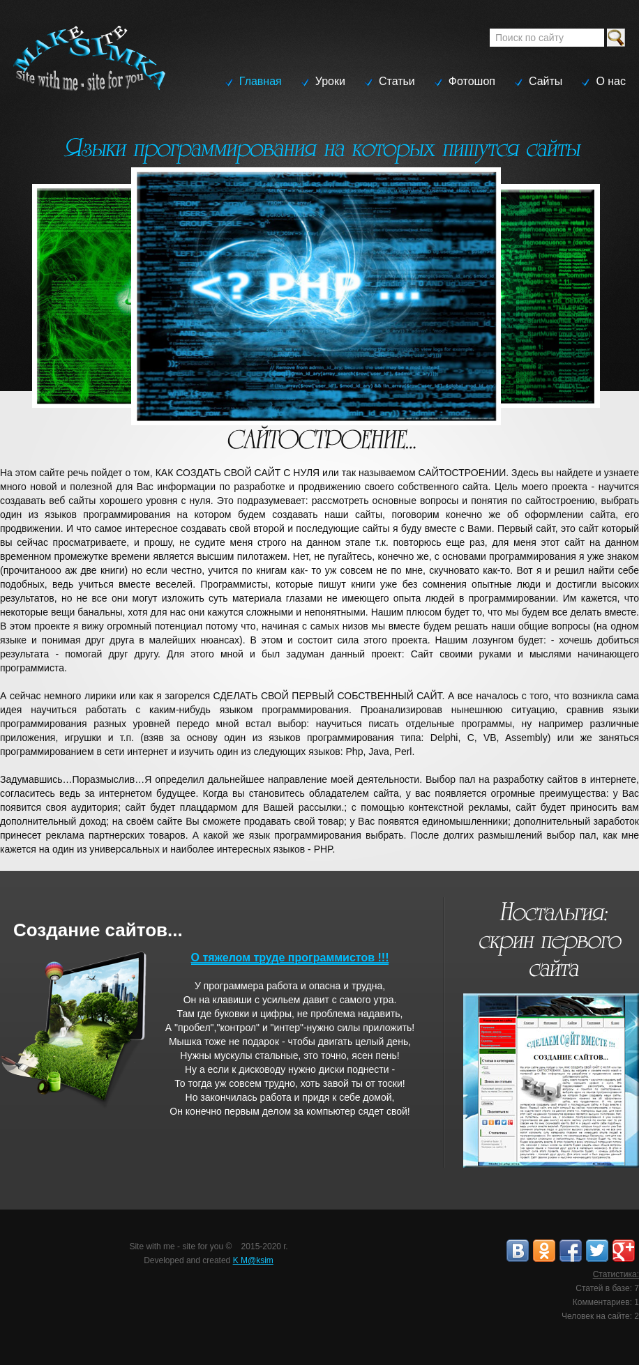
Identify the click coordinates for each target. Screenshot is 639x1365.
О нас (611, 81)
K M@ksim (253, 1260)
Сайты (545, 81)
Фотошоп (472, 81)
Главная (260, 81)
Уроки (330, 81)
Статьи (397, 81)
